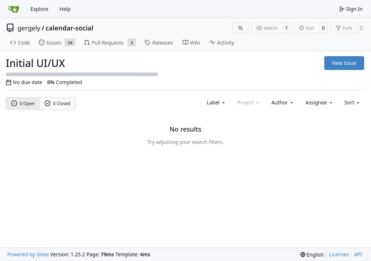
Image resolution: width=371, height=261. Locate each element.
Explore (39, 8)
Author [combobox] (282, 102)
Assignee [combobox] (319, 102)
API (358, 254)
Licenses (339, 254)
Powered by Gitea (28, 254)
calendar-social (69, 28)
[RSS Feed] (240, 27)
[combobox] (216, 102)
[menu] (353, 102)
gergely (29, 28)
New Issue (344, 62)
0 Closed (58, 103)
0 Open (23, 103)
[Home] (14, 9)
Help (65, 8)
